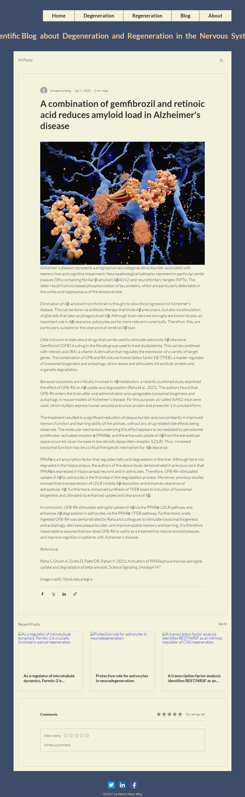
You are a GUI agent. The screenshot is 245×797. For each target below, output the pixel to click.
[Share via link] (75, 594)
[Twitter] (111, 784)
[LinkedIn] (122, 784)
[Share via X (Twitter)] (53, 594)
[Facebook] (133, 784)
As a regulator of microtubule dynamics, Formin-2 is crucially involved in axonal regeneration (49, 678)
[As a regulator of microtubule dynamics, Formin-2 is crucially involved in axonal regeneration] (50, 650)
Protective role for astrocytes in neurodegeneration (122, 678)
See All (222, 624)
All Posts (25, 59)
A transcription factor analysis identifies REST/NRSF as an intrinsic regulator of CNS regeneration (194, 678)
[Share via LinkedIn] (64, 594)
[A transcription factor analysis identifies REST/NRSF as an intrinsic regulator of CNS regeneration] (195, 650)
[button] (221, 60)
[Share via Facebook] (42, 594)
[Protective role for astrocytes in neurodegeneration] (122, 650)
